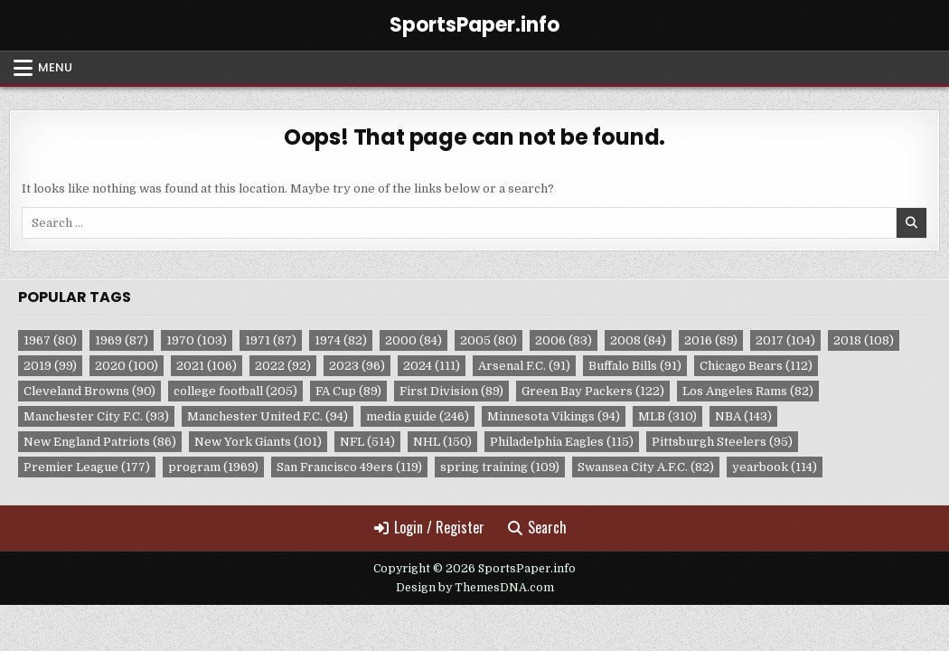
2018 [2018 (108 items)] (863, 340)
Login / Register (429, 527)
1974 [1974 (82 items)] (341, 340)
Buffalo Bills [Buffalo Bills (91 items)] (634, 366)
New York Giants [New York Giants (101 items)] (258, 441)
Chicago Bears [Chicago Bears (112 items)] (756, 366)
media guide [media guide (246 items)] (417, 416)
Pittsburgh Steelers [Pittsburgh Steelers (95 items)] (722, 441)
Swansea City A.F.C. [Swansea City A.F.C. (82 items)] (646, 467)
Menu (55, 67)
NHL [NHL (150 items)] (442, 441)
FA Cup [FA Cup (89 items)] (348, 391)
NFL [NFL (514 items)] (367, 441)
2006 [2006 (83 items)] (563, 340)
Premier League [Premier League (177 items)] (86, 467)
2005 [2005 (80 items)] (488, 340)
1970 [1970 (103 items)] (196, 340)
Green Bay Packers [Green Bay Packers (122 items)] (592, 391)
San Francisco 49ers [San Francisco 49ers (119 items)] (349, 467)
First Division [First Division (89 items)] (451, 391)
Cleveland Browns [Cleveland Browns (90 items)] (89, 391)
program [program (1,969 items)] (213, 467)
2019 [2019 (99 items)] (50, 366)
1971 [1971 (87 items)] (270, 340)
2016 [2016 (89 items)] (711, 340)
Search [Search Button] (537, 527)
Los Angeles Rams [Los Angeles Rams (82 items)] (747, 391)
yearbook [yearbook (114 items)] (774, 467)
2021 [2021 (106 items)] (206, 366)
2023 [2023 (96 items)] (357, 366)
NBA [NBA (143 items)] (743, 416)
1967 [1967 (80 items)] (50, 340)
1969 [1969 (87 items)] (121, 340)
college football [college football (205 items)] (235, 391)
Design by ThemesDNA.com (475, 587)
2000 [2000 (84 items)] (413, 340)
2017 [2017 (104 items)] (785, 340)
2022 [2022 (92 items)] (283, 366)
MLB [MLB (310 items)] (667, 416)
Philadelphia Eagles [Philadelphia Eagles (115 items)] (562, 441)
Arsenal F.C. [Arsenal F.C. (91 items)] (524, 366)
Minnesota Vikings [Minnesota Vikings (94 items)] (553, 416)
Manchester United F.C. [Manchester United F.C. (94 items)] (267, 416)
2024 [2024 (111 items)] (431, 366)
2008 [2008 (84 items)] (638, 340)
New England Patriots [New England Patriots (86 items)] (99, 441)
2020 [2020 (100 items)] (126, 366)
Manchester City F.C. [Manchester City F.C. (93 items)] (96, 416)
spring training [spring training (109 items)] (499, 467)
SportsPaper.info (474, 25)
